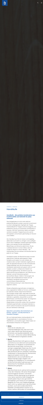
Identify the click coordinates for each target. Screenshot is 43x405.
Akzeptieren (21, 397)
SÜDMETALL (9, 206)
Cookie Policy (21, 403)
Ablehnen (21, 400)
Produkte (15, 206)
